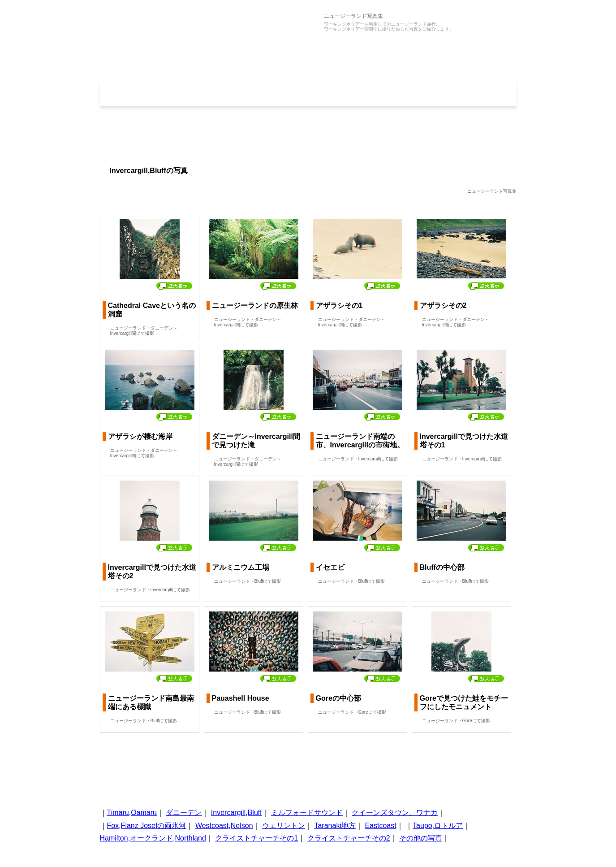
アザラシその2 (443, 305)
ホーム (141, 93)
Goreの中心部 (338, 698)
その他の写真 (420, 838)
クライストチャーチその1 (256, 838)
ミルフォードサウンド (307, 812)
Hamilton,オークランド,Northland (153, 838)
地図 (475, 93)
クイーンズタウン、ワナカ (395, 812)
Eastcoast (380, 825)
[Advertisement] (308, 135)
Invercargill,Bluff (236, 812)
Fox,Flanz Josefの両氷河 (146, 825)
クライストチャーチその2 (348, 838)
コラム (391, 93)
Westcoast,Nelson (224, 825)
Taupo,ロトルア (438, 825)
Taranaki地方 (334, 825)
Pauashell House (240, 698)
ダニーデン (184, 812)
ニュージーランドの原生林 (255, 305)
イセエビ (330, 567)
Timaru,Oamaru (132, 812)
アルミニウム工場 (240, 567)
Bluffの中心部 (442, 567)
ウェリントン (283, 825)
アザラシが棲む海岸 (140, 436)
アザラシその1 (339, 305)
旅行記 (308, 93)
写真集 (225, 93)
